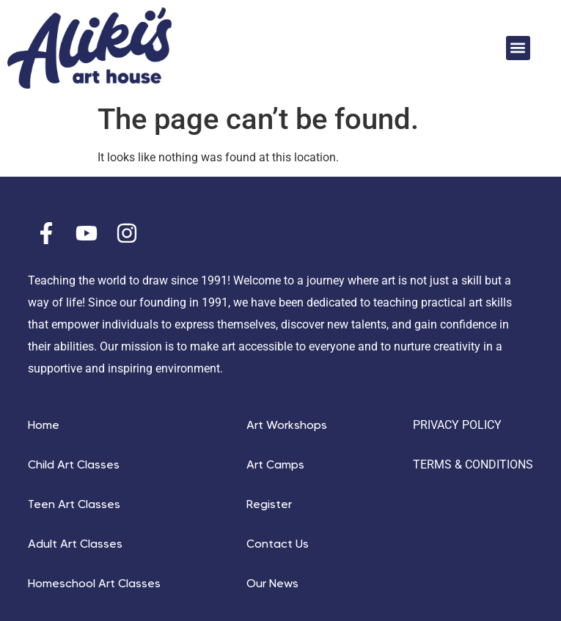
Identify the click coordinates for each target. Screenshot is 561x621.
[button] (518, 48)
